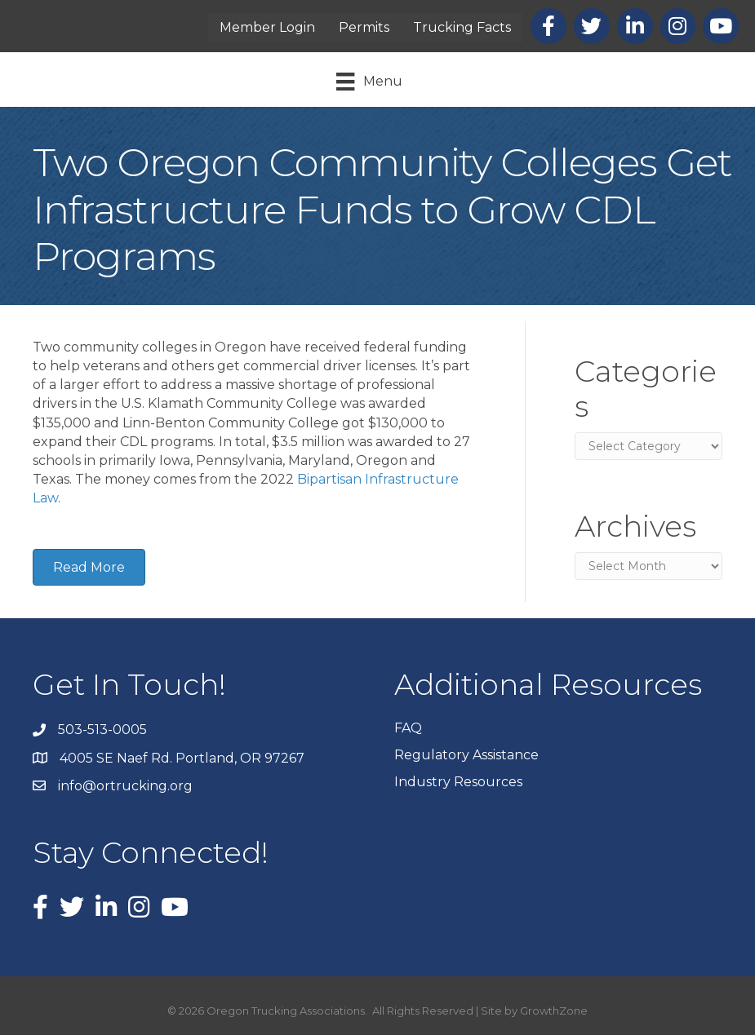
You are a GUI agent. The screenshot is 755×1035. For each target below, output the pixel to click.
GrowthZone (554, 1010)
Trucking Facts (462, 27)
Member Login (267, 27)
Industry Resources (458, 782)
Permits (364, 27)
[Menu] (369, 81)
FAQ (408, 728)
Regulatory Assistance (466, 755)
